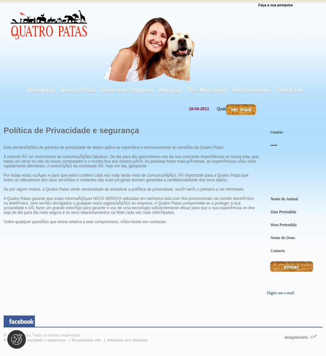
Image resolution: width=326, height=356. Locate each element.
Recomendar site (87, 340)
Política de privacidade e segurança (35, 340)
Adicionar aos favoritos (127, 340)
